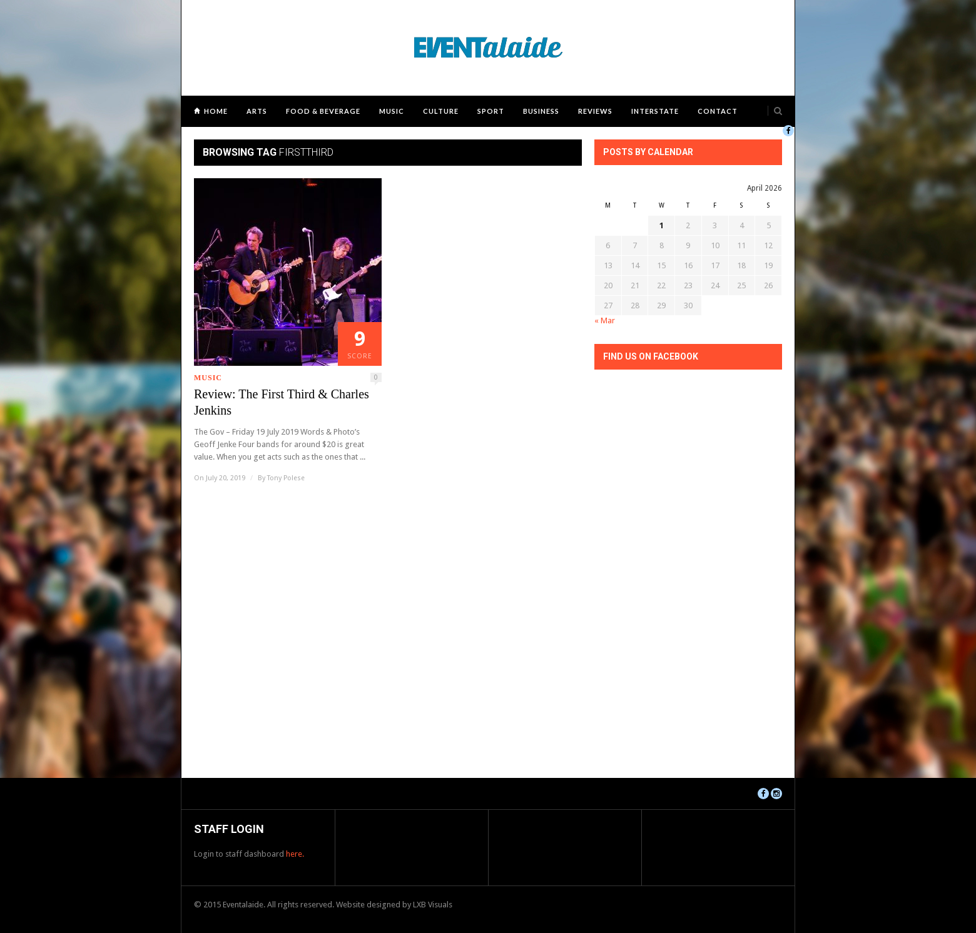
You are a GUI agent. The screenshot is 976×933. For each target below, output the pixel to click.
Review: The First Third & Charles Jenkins (281, 402)
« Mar (604, 320)
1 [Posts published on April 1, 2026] (661, 225)
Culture (441, 111)
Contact (718, 111)
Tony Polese (286, 478)
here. (295, 854)
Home (216, 111)
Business (541, 111)
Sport (490, 111)
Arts (257, 111)
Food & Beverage (323, 111)
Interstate (655, 111)
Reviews (595, 111)
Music (391, 111)
